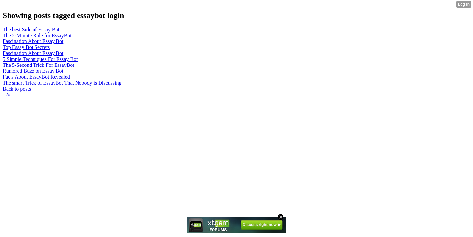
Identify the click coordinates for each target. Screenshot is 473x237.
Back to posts (17, 89)
